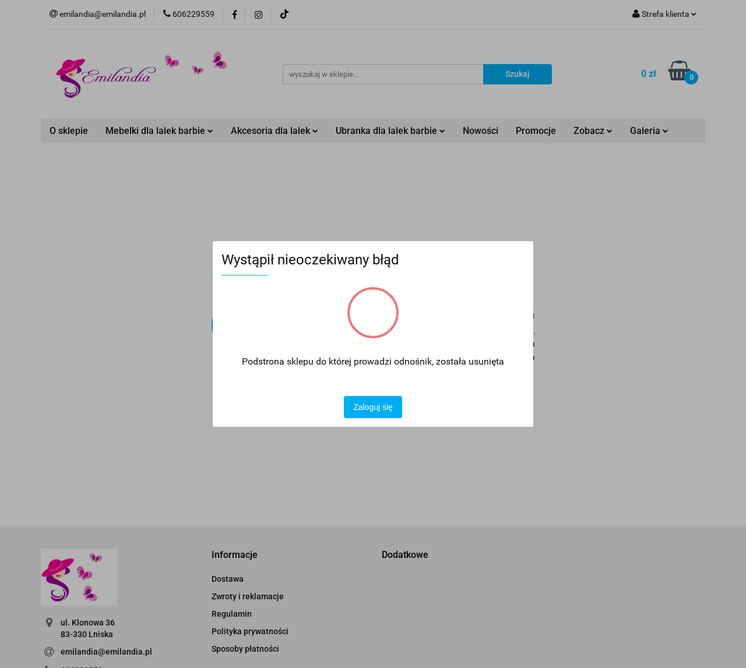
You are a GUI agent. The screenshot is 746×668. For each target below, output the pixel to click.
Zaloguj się (373, 407)
